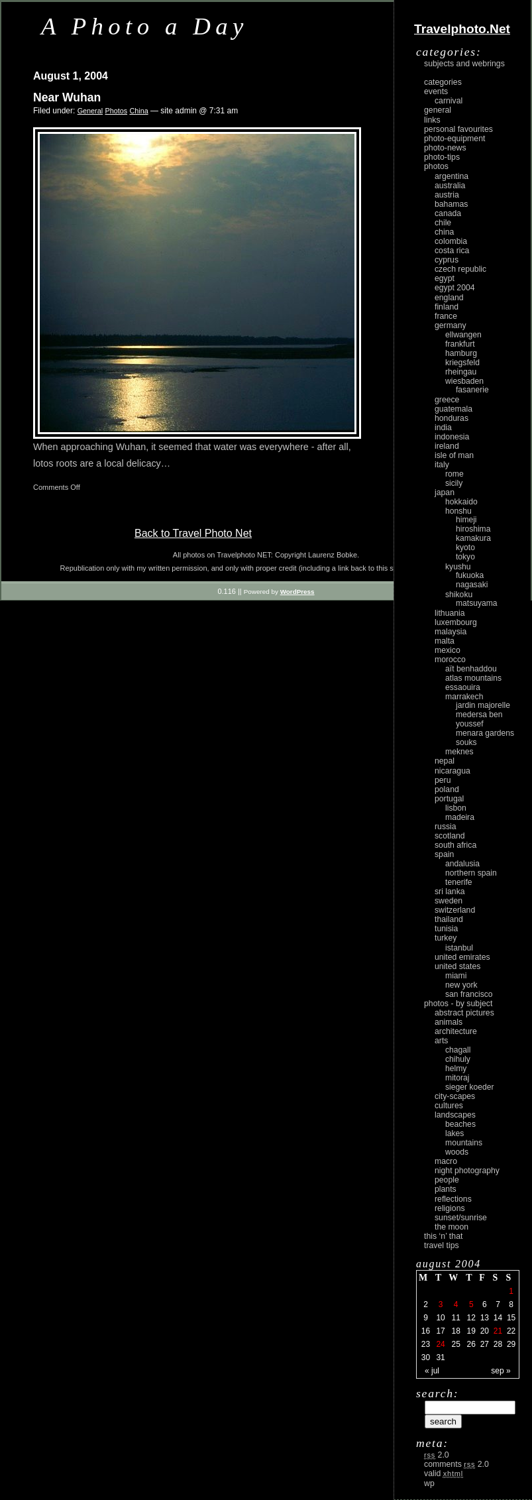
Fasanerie (472, 389)
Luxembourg (456, 622)
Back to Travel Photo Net (193, 533)
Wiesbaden (464, 381)
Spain (444, 854)
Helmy (455, 1068)
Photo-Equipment (454, 138)
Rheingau (460, 371)
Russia (445, 826)
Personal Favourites (458, 129)
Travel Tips (441, 1245)
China (138, 111)
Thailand (449, 919)
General (90, 111)
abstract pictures (464, 1012)
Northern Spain (471, 873)
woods (456, 1152)
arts (441, 1040)
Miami (455, 975)
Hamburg (461, 353)
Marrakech (464, 696)
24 (440, 1344)
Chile (443, 222)
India (443, 427)
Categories (443, 82)
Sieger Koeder (469, 1087)
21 (498, 1331)
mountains (463, 1142)
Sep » (500, 1370)
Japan (444, 492)
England (449, 297)
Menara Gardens (485, 733)
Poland (447, 789)
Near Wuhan (67, 97)
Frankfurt (460, 344)
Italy (442, 464)
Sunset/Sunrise (461, 1217)
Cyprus (446, 259)
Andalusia (462, 863)
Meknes (459, 751)
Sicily (453, 483)
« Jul (432, 1370)
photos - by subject (458, 1003)
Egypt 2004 (455, 287)
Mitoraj (457, 1077)
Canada (448, 213)
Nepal (444, 761)
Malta (444, 641)
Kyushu (458, 566)
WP (429, 1483)
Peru (443, 780)
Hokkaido (461, 501)
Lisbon (455, 808)
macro (446, 1161)
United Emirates (462, 957)
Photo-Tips (442, 157)
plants (445, 1189)
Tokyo (465, 556)
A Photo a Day (144, 26)
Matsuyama (476, 603)
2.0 (436, 1455)
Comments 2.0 (456, 1464)
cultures (449, 1105)
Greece (447, 399)
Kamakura (473, 538)
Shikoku (458, 594)
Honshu (458, 511)
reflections (453, 1199)
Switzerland (455, 910)
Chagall (458, 1050)
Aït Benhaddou (471, 668)
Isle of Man (454, 455)
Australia (450, 185)
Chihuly (457, 1059)
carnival (448, 100)
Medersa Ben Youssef (479, 719)
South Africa (455, 845)
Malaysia (450, 631)
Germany (450, 325)
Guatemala (453, 409)
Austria (447, 195)
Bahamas (451, 204)
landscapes (455, 1115)
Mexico (447, 650)
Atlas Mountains (473, 678)
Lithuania (450, 613)
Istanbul (459, 947)
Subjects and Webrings (464, 63)
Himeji (466, 519)
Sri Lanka (450, 891)
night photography (467, 1170)
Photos (116, 111)
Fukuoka (470, 575)
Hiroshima (473, 529)
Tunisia (446, 928)
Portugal (449, 798)
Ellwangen (463, 334)
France (446, 316)
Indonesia (452, 436)
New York (461, 985)
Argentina (451, 176)
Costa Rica (452, 250)
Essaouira (462, 687)
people (447, 1179)
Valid (443, 1473)
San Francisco (469, 994)
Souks (466, 742)
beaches (460, 1124)
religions (450, 1208)
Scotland (450, 835)
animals (448, 1022)
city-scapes (455, 1096)
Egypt (444, 278)
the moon (451, 1227)
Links (432, 120)
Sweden (448, 900)
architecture (456, 1031)
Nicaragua (452, 771)
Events (436, 91)
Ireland (447, 446)
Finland (446, 307)
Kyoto (465, 547)
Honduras (451, 418)
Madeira (459, 817)
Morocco (450, 659)
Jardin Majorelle (483, 705)
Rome (454, 474)
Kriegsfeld (462, 362)
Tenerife (458, 882)
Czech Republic (460, 269)
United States (457, 966)
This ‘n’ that (443, 1236)
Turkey (445, 938)
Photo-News (445, 147)
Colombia (451, 241)
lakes (454, 1133)
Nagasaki (472, 584)
